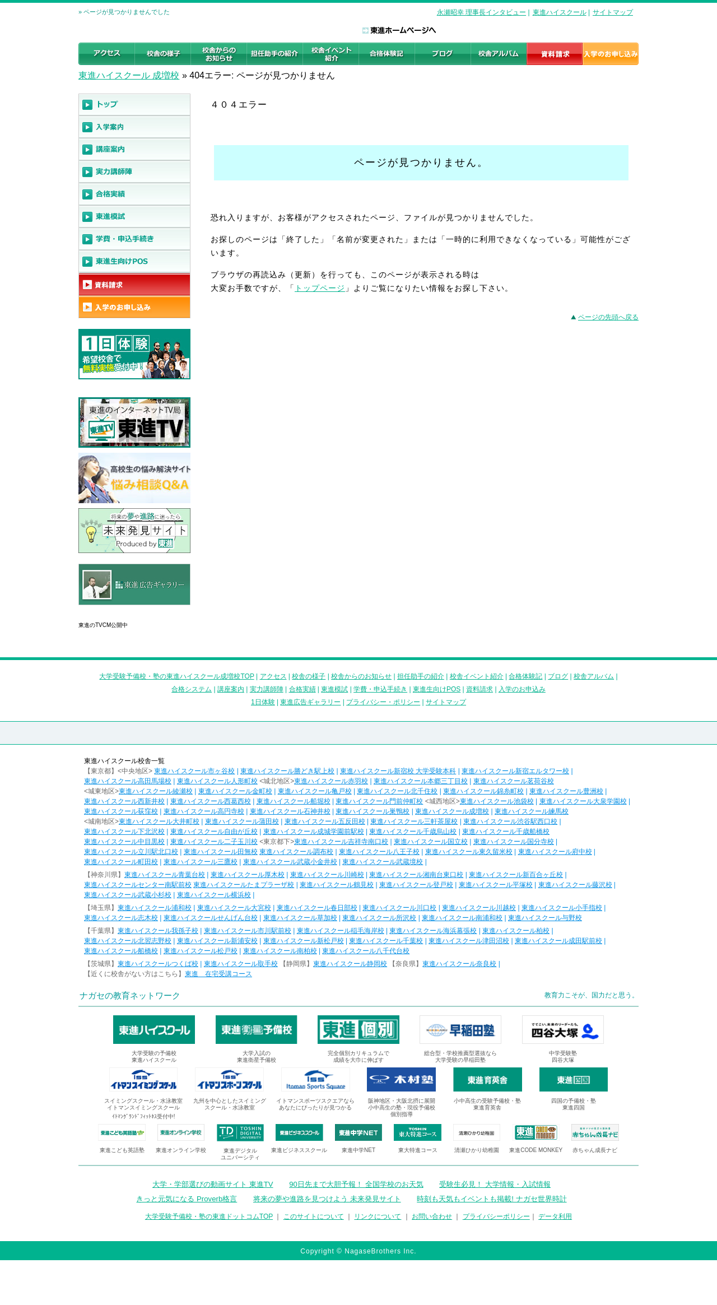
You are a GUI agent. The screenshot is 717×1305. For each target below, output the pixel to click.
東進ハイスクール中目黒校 (124, 842)
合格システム (191, 689)
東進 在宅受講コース (218, 974)
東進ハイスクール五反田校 (325, 821)
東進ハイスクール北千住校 (397, 791)
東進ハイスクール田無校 (221, 852)
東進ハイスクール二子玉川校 (214, 842)
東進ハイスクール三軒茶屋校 (414, 821)
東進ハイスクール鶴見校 (337, 885)
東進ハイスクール (559, 12)
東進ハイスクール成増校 (452, 811)
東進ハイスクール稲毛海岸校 (340, 931)
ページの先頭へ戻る (608, 317)
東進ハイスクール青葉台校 (164, 875)
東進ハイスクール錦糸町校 (483, 791)
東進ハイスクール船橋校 (121, 951)
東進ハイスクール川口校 (399, 908)
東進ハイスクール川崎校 (327, 875)
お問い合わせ (432, 1216)
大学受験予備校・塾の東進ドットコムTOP (209, 1216)
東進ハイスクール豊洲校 (566, 791)
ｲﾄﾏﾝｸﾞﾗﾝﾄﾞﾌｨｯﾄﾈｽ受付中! (143, 1116)
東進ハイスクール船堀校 (293, 801)
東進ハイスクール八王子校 (379, 852)
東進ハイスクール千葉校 (386, 941)
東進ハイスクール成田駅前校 (558, 941)
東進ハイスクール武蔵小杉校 (127, 895)
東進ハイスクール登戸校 (416, 885)
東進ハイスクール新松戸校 (303, 941)
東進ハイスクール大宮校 (234, 908)
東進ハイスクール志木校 (121, 918)
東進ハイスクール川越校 (479, 908)
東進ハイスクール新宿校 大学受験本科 (398, 771)
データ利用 (555, 1216)
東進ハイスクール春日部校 (317, 908)
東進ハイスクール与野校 (545, 918)
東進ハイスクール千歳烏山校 (413, 831)
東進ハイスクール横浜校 (214, 895)
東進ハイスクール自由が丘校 (214, 831)
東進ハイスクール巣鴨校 (372, 811)
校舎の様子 (308, 676)
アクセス (273, 676)
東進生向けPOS (436, 689)
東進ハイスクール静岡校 (350, 964)
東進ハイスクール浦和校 (155, 908)
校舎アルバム (594, 676)
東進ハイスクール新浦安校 (217, 941)
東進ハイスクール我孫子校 (158, 931)
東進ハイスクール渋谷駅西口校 (510, 821)
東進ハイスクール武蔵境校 (382, 862)
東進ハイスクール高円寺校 (204, 811)
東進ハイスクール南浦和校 (462, 918)
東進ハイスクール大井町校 (159, 821)
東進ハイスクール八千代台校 (365, 951)
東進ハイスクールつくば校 (158, 964)
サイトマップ (613, 12)
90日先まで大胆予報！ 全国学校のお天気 (356, 1184)
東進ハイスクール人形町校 (217, 781)
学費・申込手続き (380, 689)
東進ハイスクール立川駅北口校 (131, 852)
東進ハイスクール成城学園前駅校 (313, 831)
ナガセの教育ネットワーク (130, 995)
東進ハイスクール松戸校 (201, 951)
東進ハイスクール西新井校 (124, 801)
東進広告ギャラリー (110, 611)
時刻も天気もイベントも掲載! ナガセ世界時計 (491, 1199)
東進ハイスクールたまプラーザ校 (243, 885)
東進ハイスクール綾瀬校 (156, 791)
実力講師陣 (266, 689)
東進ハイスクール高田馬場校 (127, 781)
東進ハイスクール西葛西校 (210, 801)
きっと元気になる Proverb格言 (186, 1199)
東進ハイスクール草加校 (300, 918)
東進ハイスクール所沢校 (379, 918)
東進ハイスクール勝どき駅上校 (287, 771)
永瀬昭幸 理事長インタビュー (481, 12)
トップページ (320, 288)
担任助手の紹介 (420, 676)
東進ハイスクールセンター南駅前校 (138, 885)
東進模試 (334, 689)
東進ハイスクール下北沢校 (124, 831)
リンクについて (377, 1216)
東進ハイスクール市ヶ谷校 (194, 771)
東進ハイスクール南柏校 (280, 951)
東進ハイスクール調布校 (296, 852)
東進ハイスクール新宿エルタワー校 (515, 771)
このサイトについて (313, 1216)
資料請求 (479, 689)
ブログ (558, 676)
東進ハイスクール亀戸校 (315, 791)
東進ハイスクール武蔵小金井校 (290, 862)
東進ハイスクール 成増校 (128, 75)
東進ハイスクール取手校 (241, 964)
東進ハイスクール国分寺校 (513, 842)
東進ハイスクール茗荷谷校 (513, 781)
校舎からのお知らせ (361, 676)
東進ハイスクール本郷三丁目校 (421, 781)
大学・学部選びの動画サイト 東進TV (212, 1184)
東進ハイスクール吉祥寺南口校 (341, 842)
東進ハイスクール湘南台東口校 (416, 875)
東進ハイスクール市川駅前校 (247, 931)
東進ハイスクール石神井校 (290, 811)
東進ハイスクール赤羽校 (331, 781)
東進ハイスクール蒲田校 (242, 821)
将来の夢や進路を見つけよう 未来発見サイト (327, 1199)
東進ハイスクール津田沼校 (469, 941)
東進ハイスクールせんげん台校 (211, 918)
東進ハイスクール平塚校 (496, 885)
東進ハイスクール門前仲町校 (379, 801)
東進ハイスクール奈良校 (459, 964)
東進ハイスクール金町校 (235, 791)
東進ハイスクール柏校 (516, 931)
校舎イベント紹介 (477, 676)
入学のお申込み (522, 689)
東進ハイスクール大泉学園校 (583, 801)
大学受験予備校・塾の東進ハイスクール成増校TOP (176, 676)
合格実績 (302, 689)
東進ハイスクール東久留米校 (469, 852)
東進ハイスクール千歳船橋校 (506, 831)
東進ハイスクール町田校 (121, 862)
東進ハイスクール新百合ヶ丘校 (516, 875)
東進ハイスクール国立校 (431, 842)
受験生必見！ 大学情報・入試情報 (495, 1184)
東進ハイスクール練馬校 (532, 811)
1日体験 (263, 702)
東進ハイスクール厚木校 (248, 875)
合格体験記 (525, 676)
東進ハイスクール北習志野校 (127, 941)
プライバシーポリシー (496, 1216)
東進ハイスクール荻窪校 (121, 811)
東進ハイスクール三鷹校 (201, 862)
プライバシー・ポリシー (383, 702)
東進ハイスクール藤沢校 (575, 885)
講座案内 (230, 689)
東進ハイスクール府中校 (555, 852)
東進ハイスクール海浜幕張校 (433, 931)
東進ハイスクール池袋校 (497, 801)
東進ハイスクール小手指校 (562, 908)
